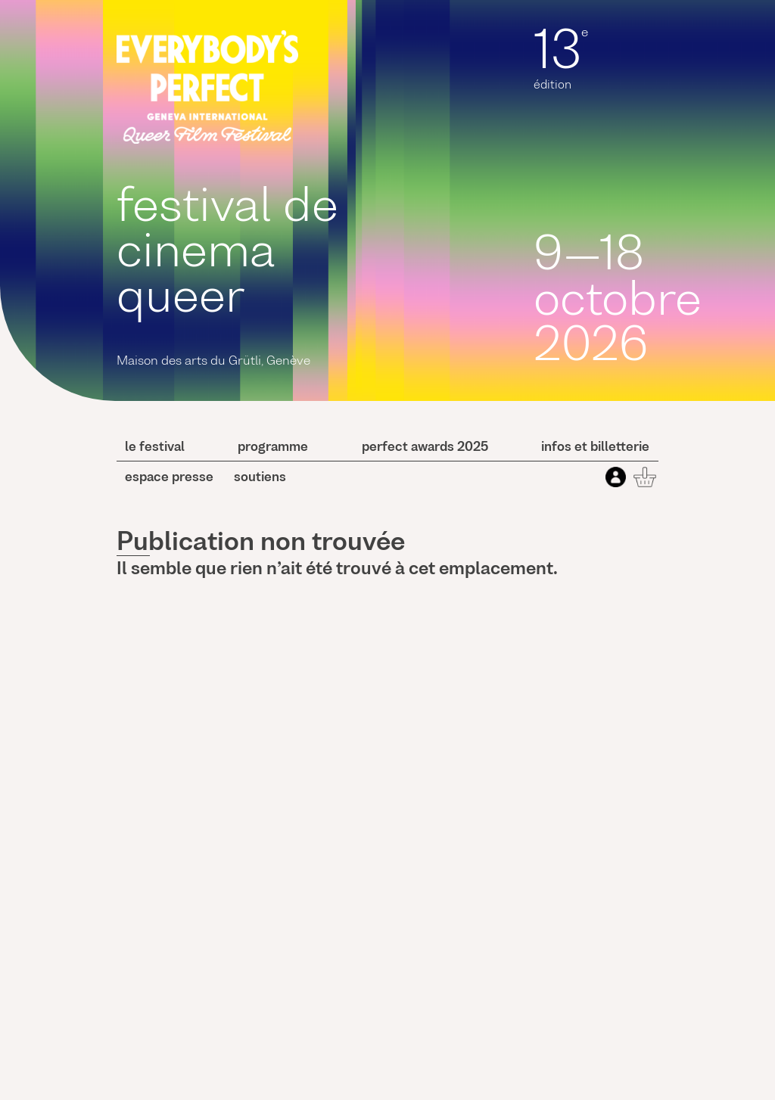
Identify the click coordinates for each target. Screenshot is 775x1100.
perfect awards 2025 (425, 448)
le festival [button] (155, 448)
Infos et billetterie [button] (595, 448)
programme (273, 448)
